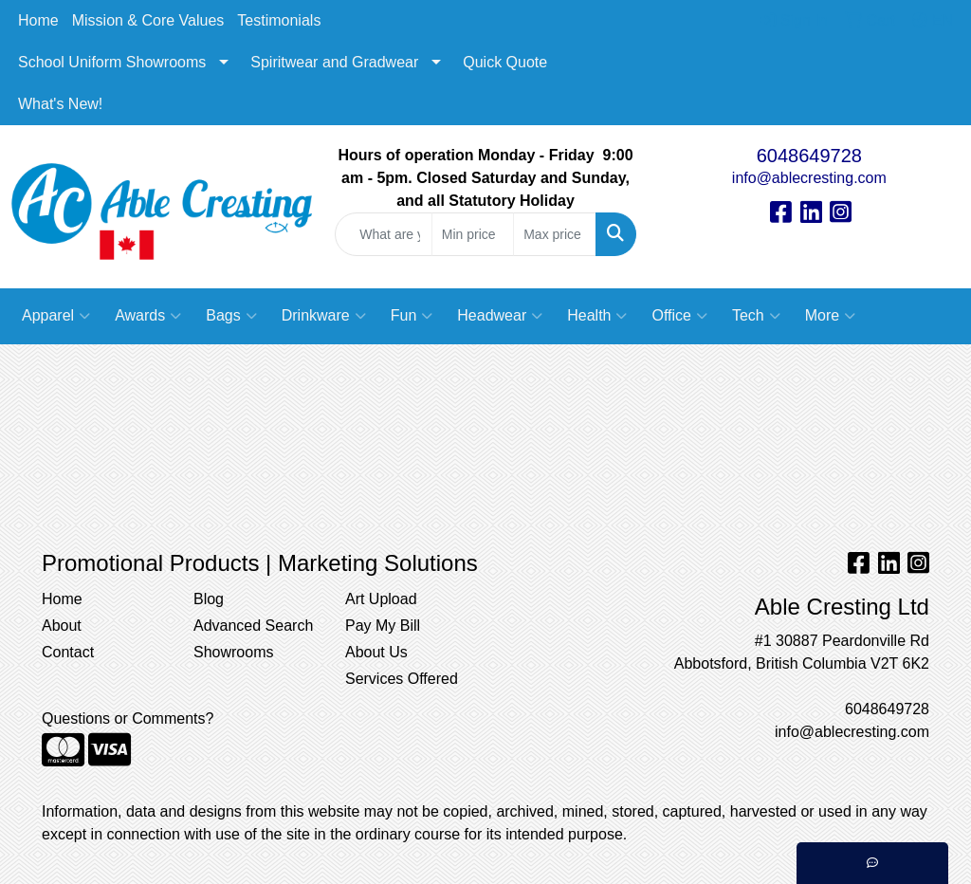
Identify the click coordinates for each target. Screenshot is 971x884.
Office (679, 315)
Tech (756, 315)
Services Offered (401, 679)
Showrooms (233, 652)
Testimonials (279, 20)
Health (597, 315)
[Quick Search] (383, 234)
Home (38, 20)
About (62, 625)
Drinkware (324, 315)
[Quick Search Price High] (554, 234)
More (830, 315)
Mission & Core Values (148, 20)
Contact (68, 652)
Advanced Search (253, 625)
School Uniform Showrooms (112, 62)
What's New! (60, 104)
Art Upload (381, 599)
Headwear (499, 315)
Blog (208, 599)
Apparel (56, 315)
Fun (412, 315)
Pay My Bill (382, 625)
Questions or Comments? (127, 718)
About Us (376, 652)
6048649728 (809, 155)
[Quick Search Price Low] (472, 234)
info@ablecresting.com (809, 178)
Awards (148, 315)
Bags (231, 315)
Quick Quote (505, 62)
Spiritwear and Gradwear (334, 62)
